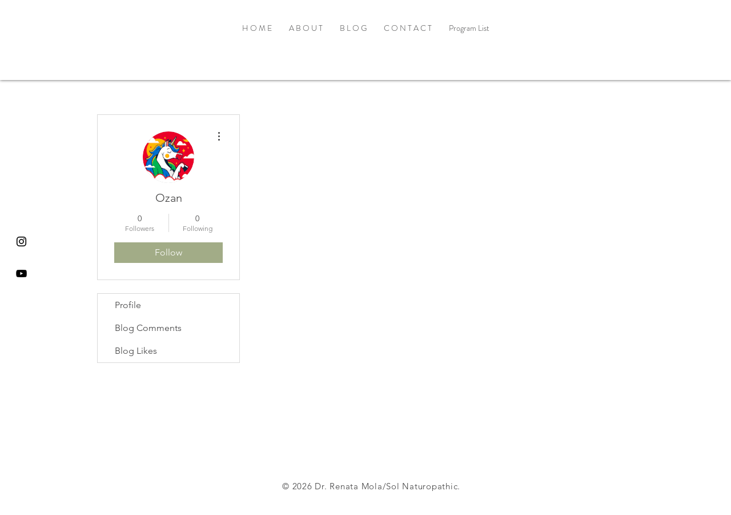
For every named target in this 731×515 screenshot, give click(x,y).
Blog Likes (136, 350)
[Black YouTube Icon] (21, 273)
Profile (128, 305)
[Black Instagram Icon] (21, 241)
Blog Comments (148, 327)
